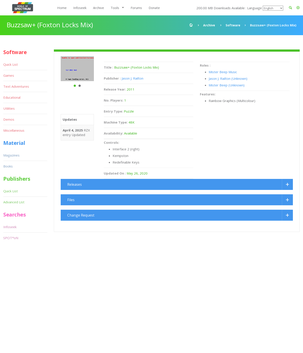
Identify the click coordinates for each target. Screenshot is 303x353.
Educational (11, 97)
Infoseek (79, 7)
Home (62, 7)
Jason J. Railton (132, 78)
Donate (154, 7)
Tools (115, 7)
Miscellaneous (13, 130)
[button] (298, 7)
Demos (8, 119)
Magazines (11, 155)
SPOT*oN (10, 238)
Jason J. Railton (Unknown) (228, 78)
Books (8, 166)
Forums (136, 7)
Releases (74, 184)
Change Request (80, 215)
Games (8, 75)
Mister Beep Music (223, 72)
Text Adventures (16, 86)
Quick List (10, 64)
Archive (98, 7)
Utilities (9, 108)
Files (71, 199)
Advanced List (13, 202)
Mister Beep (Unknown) (227, 85)
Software (233, 25)
